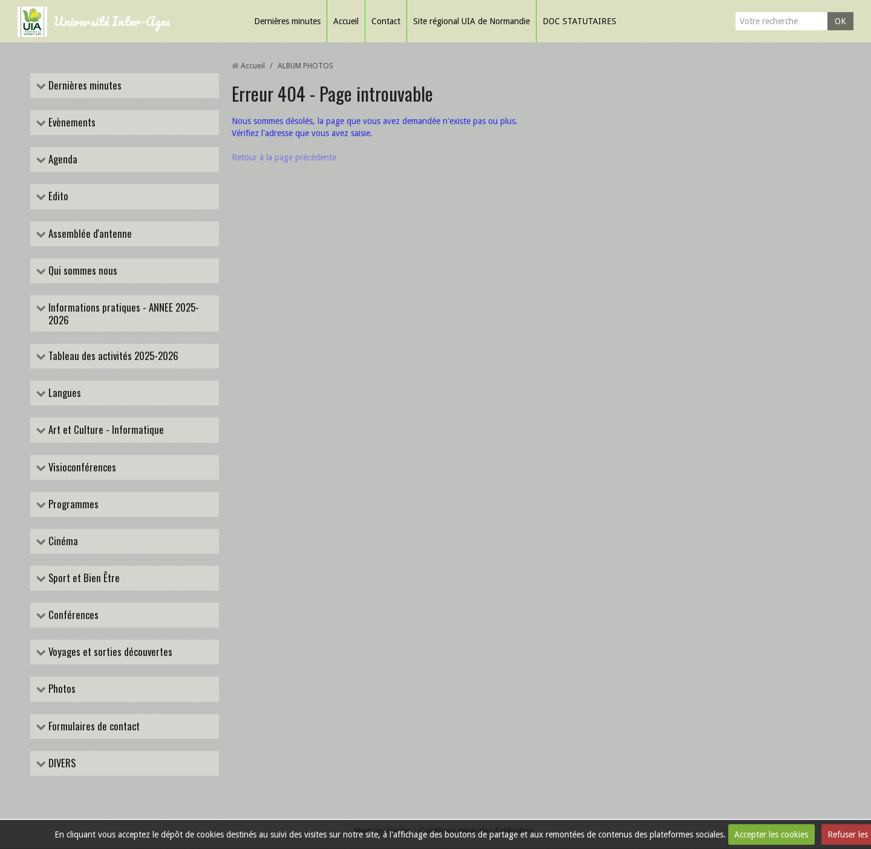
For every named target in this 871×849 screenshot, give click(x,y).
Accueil (346, 21)
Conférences (72, 615)
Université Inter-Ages (112, 20)
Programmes (72, 504)
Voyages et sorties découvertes (109, 652)
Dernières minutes (287, 21)
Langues (63, 393)
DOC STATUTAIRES (579, 21)
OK (840, 21)
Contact (385, 21)
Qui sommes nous (81, 270)
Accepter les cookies (771, 834)
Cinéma (62, 541)
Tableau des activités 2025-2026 (112, 356)
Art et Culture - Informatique (105, 430)
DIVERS (61, 764)
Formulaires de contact (93, 726)
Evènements (71, 122)
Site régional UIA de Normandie (471, 21)
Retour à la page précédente (284, 157)
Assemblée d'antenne (89, 234)
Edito (57, 197)
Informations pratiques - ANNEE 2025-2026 (122, 313)
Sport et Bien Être (83, 578)
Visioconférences (81, 467)
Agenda (61, 159)
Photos (61, 689)
